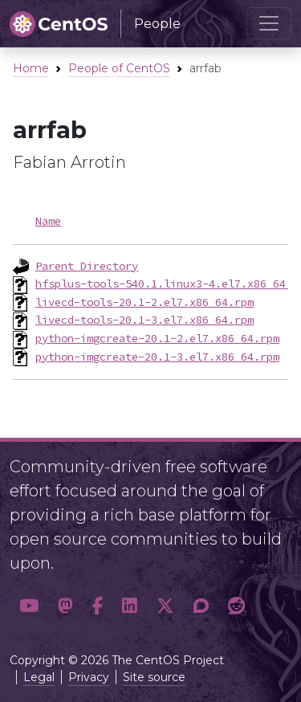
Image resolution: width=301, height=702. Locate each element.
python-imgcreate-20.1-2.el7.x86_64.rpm (157, 338)
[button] (29, 605)
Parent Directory (86, 266)
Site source (154, 677)
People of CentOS (119, 68)
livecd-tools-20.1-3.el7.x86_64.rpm (144, 319)
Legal (39, 677)
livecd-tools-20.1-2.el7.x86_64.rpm (144, 302)
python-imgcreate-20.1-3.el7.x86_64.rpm (157, 356)
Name (48, 221)
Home (31, 68)
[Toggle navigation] (268, 23)
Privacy (88, 677)
